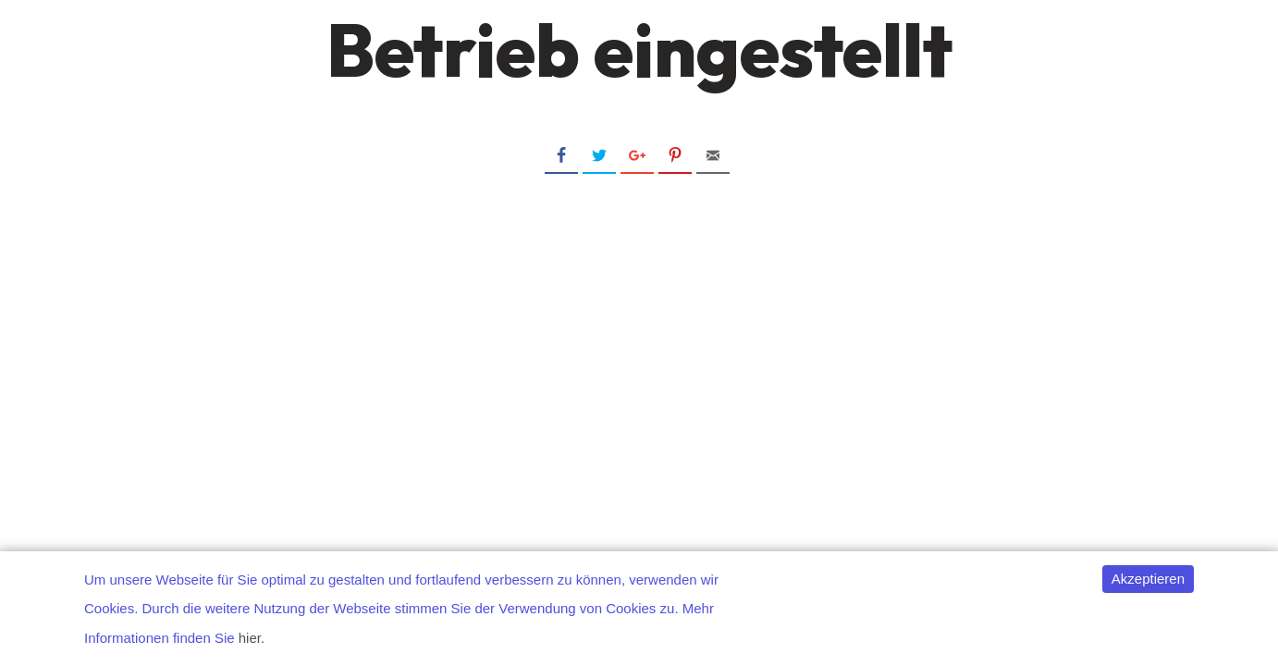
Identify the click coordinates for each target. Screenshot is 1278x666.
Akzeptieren (1148, 578)
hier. (251, 638)
